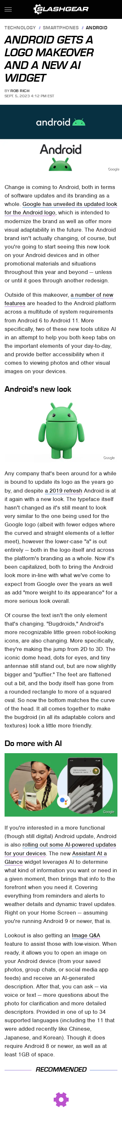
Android (97, 28)
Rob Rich (19, 90)
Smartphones (61, 28)
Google (113, 169)
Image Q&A (86, 935)
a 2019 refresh (63, 490)
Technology (20, 28)
